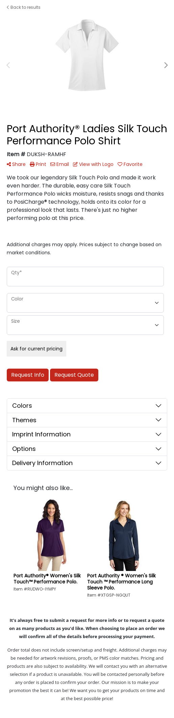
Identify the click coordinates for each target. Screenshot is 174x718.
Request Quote (74, 375)
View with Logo (93, 164)
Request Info (27, 375)
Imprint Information (41, 434)
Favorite (130, 164)
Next (165, 65)
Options (24, 448)
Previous (8, 65)
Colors (22, 405)
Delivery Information (42, 463)
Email (59, 164)
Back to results (24, 7)
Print (38, 164)
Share (16, 164)
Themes (24, 420)
